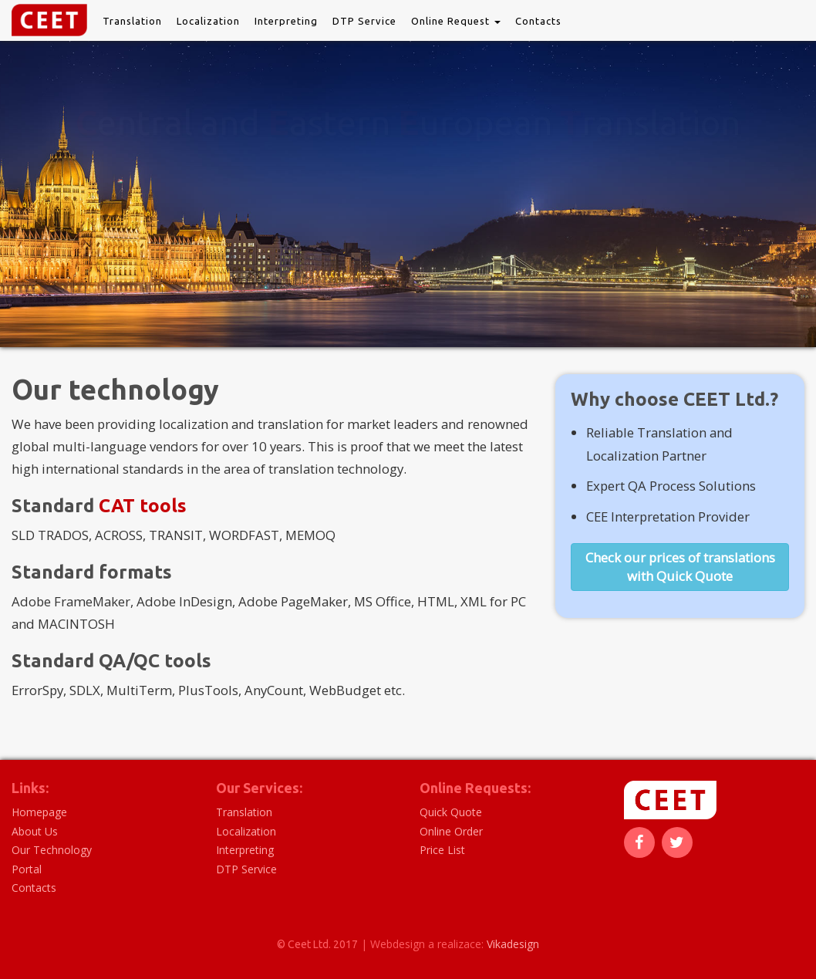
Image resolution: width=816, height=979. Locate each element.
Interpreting (286, 20)
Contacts (538, 20)
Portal (27, 869)
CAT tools (143, 505)
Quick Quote (451, 812)
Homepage (39, 812)
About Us (35, 831)
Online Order (451, 831)
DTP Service (364, 20)
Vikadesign (513, 944)
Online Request (456, 20)
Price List (442, 849)
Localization (208, 20)
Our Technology (52, 849)
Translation (132, 20)
